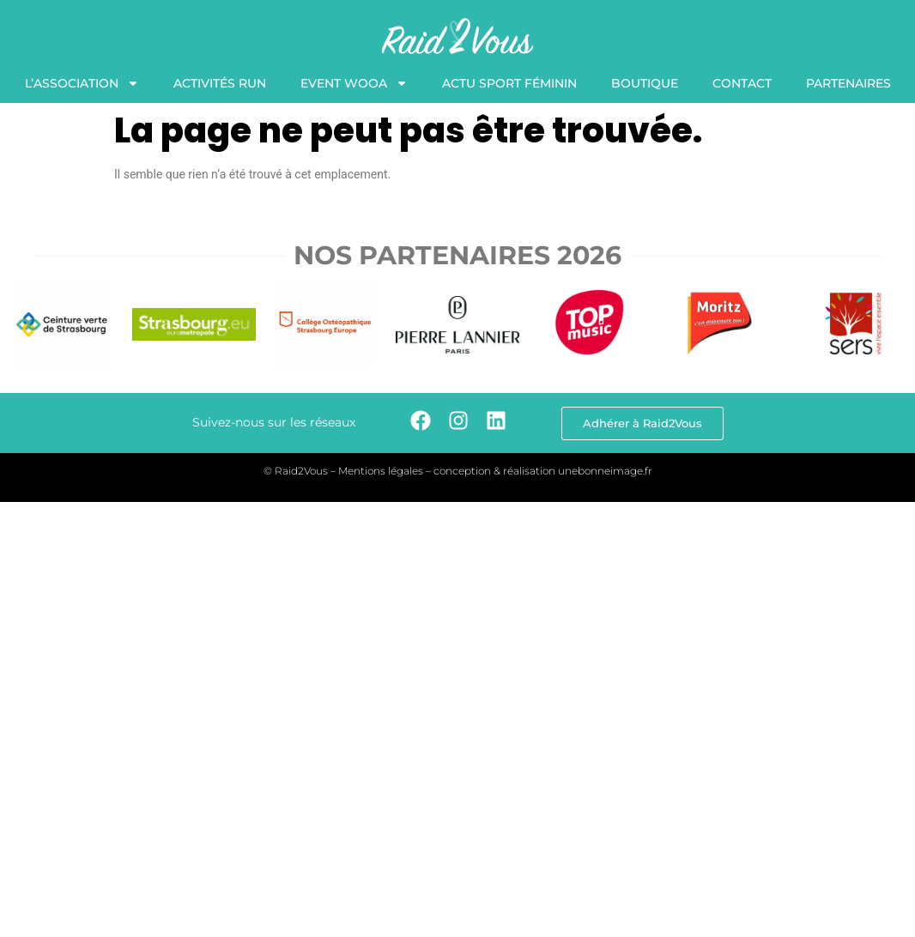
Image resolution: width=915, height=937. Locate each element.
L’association (82, 83)
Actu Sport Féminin (509, 83)
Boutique (644, 83)
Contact (742, 83)
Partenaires (848, 83)
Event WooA (354, 83)
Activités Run (219, 83)
